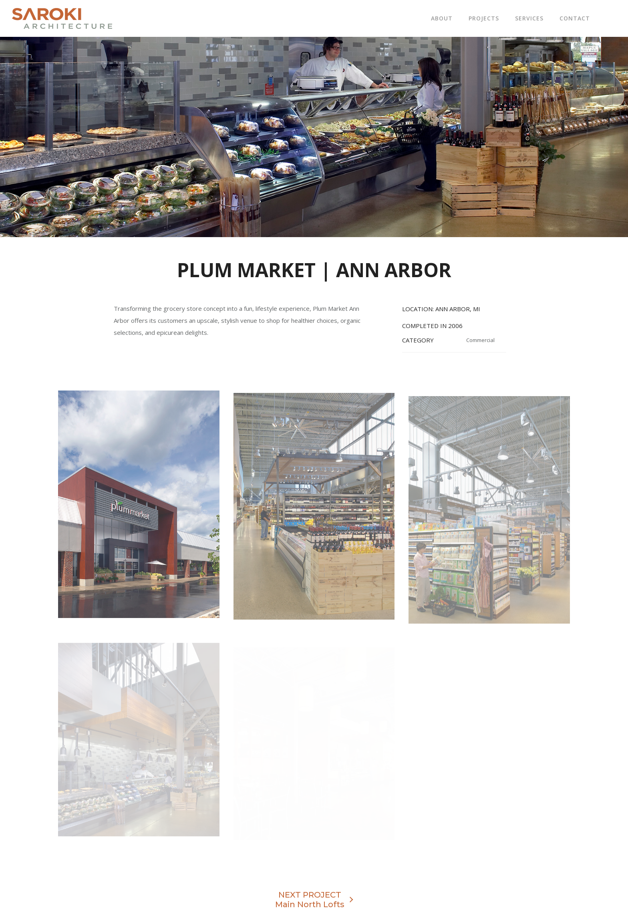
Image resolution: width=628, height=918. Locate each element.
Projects (484, 18)
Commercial (480, 340)
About (442, 18)
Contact (575, 18)
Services (529, 18)
